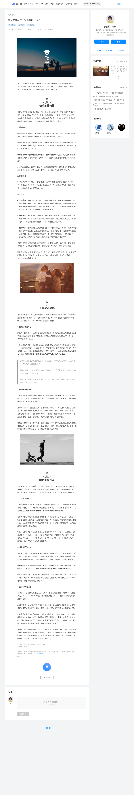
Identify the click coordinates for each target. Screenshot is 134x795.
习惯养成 (12, 25)
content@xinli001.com (39, 654)
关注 (114, 77)
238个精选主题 (121, 61)
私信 (118, 42)
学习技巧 (31, 25)
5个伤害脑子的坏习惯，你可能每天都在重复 (108, 93)
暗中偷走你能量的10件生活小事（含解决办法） (109, 100)
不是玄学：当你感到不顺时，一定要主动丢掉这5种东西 (110, 104)
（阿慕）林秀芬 (110, 27)
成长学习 (123, 87)
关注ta (101, 42)
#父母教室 (11, 15)
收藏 (48, 677)
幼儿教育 (21, 25)
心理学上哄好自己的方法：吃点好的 (106, 96)
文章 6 (99, 50)
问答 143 (109, 50)
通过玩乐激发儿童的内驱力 (103, 109)
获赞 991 (121, 50)
